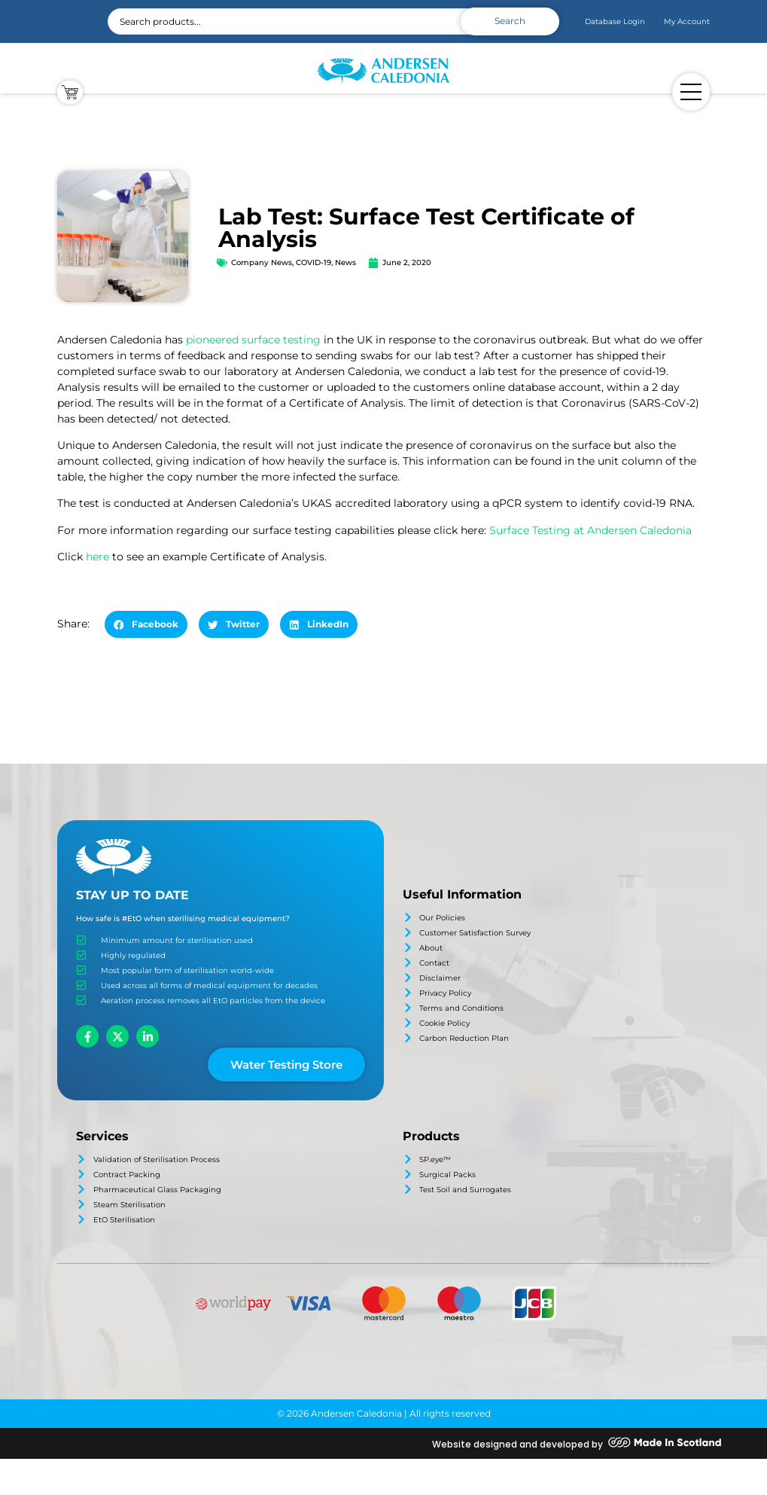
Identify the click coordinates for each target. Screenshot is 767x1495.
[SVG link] (383, 71)
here (97, 556)
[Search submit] (510, 21)
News (345, 262)
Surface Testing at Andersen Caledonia (590, 530)
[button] (146, 624)
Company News (261, 262)
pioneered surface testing (253, 339)
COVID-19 (313, 262)
